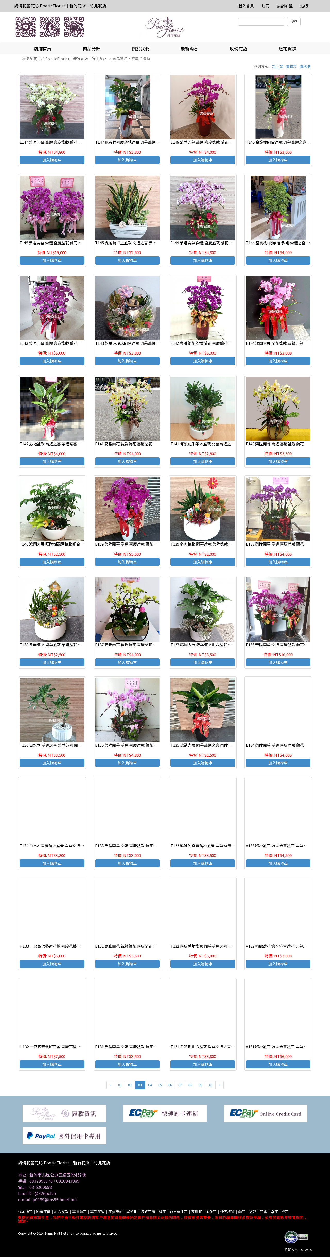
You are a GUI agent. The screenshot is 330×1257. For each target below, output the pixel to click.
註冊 (265, 5)
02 (130, 1084)
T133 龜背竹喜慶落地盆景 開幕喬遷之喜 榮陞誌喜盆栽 (216, 845)
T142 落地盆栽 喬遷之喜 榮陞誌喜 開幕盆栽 (56, 443)
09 (200, 1084)
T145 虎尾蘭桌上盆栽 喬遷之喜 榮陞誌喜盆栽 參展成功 (141, 242)
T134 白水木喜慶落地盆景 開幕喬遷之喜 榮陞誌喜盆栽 (66, 845)
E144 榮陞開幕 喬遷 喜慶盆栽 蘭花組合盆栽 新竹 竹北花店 (219, 242)
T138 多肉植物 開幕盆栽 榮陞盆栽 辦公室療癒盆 (60, 644)
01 (120, 1084)
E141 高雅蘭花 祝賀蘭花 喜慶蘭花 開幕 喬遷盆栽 (136, 443)
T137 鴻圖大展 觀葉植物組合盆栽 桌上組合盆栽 (210, 644)
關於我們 (140, 48)
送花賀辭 (287, 48)
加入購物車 (52, 159)
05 (160, 1084)
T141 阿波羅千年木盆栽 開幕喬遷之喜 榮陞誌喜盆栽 (214, 443)
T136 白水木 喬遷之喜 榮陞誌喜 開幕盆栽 (54, 745)
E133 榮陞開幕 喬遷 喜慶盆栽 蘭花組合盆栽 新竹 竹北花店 (144, 845)
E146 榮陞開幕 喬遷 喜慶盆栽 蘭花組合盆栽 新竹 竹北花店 (219, 142)
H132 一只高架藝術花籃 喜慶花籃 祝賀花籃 (56, 1046)
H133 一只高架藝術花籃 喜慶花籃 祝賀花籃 (56, 946)
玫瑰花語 (238, 48)
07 (180, 1084)
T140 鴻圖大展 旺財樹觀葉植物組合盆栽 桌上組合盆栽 (66, 544)
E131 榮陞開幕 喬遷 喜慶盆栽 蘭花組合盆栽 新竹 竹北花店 (144, 1046)
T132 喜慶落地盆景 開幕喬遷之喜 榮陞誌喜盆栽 (210, 946)
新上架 (277, 66)
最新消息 (189, 48)
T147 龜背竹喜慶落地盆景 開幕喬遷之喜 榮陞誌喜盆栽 (141, 142)
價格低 (305, 66)
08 (190, 1084)
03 (140, 1084)
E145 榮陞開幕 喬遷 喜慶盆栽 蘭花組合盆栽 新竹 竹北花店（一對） (76, 242)
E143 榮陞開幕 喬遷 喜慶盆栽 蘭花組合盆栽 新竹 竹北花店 (69, 343)
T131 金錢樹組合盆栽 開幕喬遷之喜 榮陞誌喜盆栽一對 (216, 1046)
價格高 (291, 66)
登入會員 (246, 5)
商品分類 (91, 48)
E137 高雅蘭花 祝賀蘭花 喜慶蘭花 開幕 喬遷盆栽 (136, 644)
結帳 (304, 5)
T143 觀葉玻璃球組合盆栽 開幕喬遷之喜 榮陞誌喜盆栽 (141, 343)
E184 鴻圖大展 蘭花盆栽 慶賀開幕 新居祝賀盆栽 (286, 343)
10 (210, 1084)
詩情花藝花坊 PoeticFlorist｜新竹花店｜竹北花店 (60, 6)
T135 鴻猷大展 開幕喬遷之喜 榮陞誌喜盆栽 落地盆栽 (215, 745)
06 (170, 1084)
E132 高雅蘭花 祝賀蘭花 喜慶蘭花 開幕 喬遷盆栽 (136, 946)
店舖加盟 (285, 5)
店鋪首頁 (42, 48)
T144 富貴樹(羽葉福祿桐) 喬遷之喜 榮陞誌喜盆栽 (287, 242)
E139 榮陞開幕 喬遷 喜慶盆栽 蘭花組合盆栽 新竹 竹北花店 (144, 544)
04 (150, 1084)
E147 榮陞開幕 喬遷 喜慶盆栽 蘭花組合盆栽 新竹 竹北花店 (69, 142)
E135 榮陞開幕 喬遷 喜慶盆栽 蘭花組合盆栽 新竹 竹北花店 (144, 745)
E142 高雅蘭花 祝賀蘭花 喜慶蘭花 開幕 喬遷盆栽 (211, 343)
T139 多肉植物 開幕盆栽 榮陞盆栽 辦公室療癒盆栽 (213, 544)
